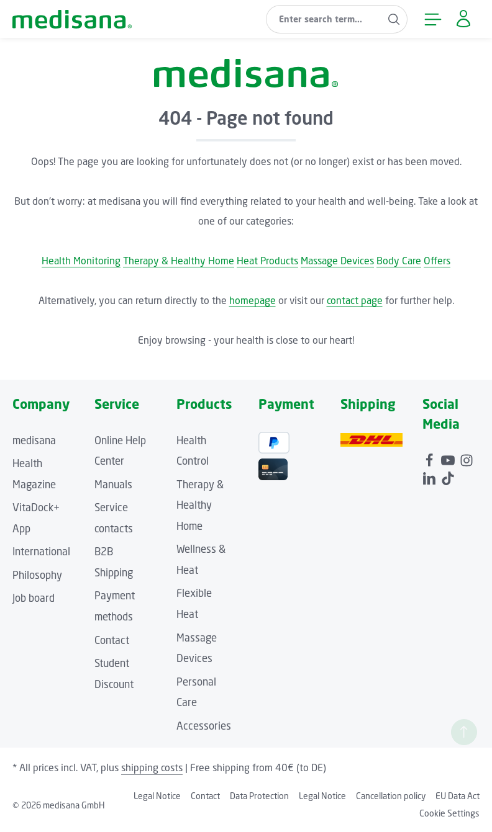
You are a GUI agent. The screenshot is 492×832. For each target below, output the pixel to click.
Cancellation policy (391, 796)
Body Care (398, 260)
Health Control (192, 451)
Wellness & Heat (201, 559)
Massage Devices (337, 260)
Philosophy (37, 575)
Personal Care (196, 692)
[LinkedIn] (430, 476)
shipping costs (152, 767)
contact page (355, 300)
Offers (437, 260)
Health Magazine (34, 474)
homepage (252, 300)
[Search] (394, 19)
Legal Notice (157, 796)
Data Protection (259, 796)
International (41, 551)
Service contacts (113, 518)
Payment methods (114, 606)
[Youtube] (449, 458)
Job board (33, 598)
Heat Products (267, 260)
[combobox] (323, 19)
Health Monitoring (81, 260)
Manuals (113, 484)
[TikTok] (448, 476)
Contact (111, 640)
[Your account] (463, 19)
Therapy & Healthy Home (178, 260)
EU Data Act (457, 796)
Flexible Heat (194, 603)
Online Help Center (120, 451)
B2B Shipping (113, 562)
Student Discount (114, 673)
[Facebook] (430, 458)
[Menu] (433, 19)
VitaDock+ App (36, 518)
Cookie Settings (449, 813)
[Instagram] (466, 458)
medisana (34, 440)
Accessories (203, 726)
